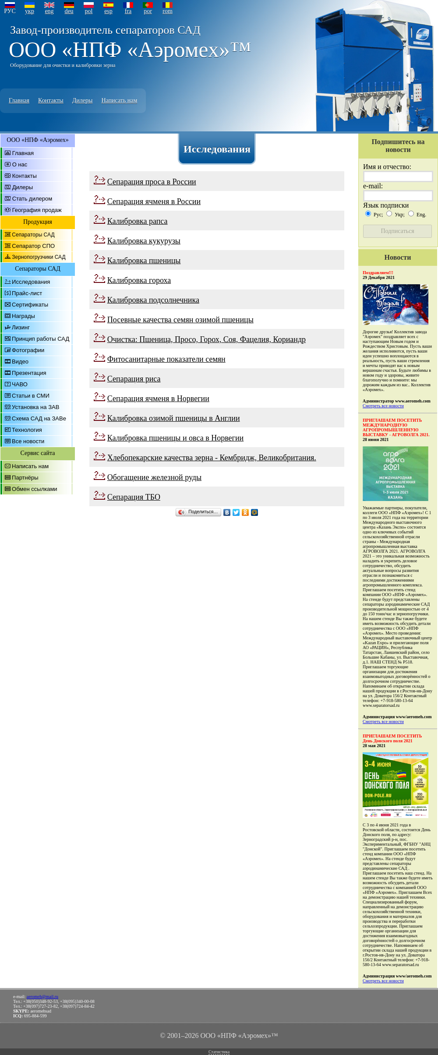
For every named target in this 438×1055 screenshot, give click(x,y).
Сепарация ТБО (133, 497)
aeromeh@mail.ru (42, 996)
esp (108, 11)
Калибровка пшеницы (144, 260)
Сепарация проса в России (151, 181)
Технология (27, 430)
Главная (19, 100)
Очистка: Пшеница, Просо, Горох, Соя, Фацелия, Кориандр (206, 339)
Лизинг (21, 327)
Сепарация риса (134, 378)
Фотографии (28, 350)
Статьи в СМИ (30, 395)
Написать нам (119, 100)
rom (167, 11)
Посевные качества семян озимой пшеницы (180, 319)
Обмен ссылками (34, 489)
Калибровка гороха (139, 280)
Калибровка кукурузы (143, 240)
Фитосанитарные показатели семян (166, 359)
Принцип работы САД (40, 338)
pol (89, 11)
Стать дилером (32, 198)
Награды (23, 316)
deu (68, 11)
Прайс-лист (27, 293)
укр (29, 11)
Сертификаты (30, 304)
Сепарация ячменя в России (154, 201)
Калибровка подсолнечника (153, 300)
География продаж (37, 210)
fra (128, 11)
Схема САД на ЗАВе (39, 418)
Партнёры (25, 477)
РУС (10, 11)
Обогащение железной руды (154, 477)
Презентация (29, 373)
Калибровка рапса (137, 221)
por (148, 11)
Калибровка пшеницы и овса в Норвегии (175, 438)
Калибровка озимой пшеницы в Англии (173, 418)
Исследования (31, 282)
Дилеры (82, 100)
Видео (20, 361)
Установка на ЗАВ (35, 407)
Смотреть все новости (383, 405)
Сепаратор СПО (33, 246)
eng (49, 11)
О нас (20, 164)
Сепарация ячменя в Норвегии (158, 398)
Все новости (28, 441)
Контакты (51, 100)
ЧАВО (20, 384)
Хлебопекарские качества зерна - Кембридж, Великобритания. (211, 457)
